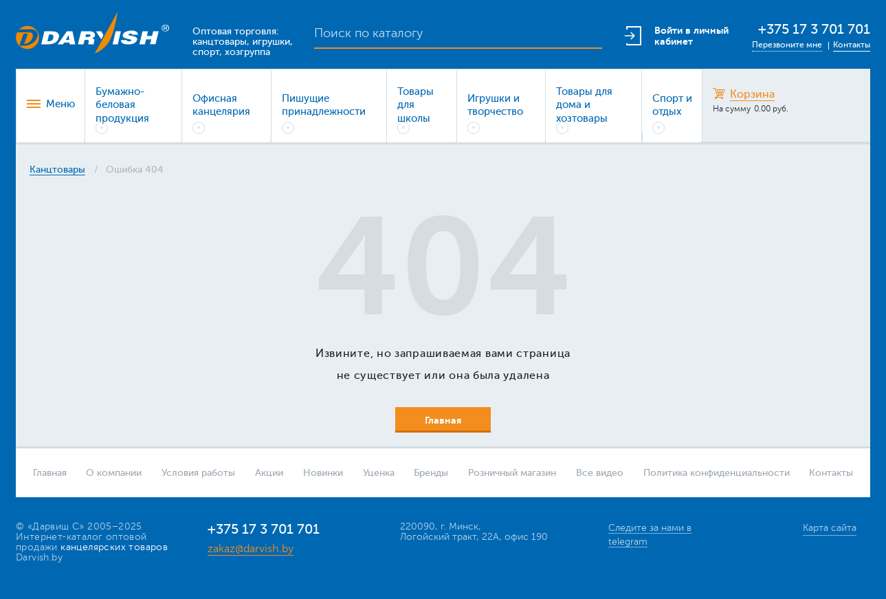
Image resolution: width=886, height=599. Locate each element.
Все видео (599, 473)
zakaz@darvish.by (251, 549)
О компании (114, 473)
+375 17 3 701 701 (814, 29)
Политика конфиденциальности (716, 473)
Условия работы (198, 473)
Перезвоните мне (787, 45)
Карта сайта (829, 528)
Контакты (851, 45)
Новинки (323, 473)
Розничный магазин (512, 473)
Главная (50, 473)
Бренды (431, 473)
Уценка (379, 473)
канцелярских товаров (114, 547)
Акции (269, 473)
